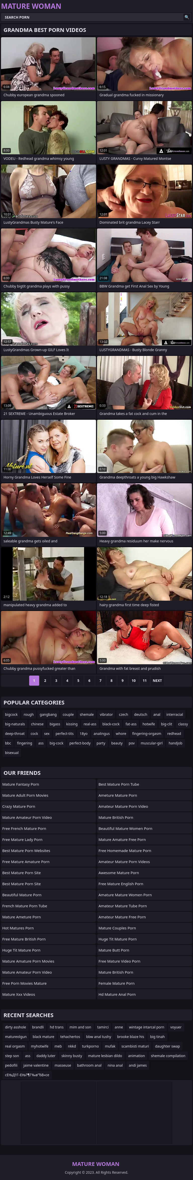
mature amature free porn (122, 839)
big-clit (166, 724)
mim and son (80, 1027)
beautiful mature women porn (125, 828)
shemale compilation (168, 1055)
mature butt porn (114, 950)
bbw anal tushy (98, 1036)
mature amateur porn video (27, 817)
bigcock (11, 714)
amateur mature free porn (122, 916)
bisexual (12, 752)
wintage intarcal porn (146, 1027)
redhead (174, 733)
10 (134, 680)
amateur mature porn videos (124, 861)
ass (40, 743)
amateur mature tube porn (123, 905)
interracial (174, 714)
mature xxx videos (18, 994)
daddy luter (45, 1055)
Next (157, 680)
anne (119, 1027)
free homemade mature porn (125, 850)
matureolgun (16, 1036)
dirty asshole (15, 1027)
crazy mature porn (18, 806)
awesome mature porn (119, 872)
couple (68, 714)
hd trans (57, 1027)
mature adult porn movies (25, 795)
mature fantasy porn (20, 784)
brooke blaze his (130, 1036)
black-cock (111, 724)
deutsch (140, 714)
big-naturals (15, 724)
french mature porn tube (24, 905)
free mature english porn (121, 883)
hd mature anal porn (117, 994)
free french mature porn (24, 828)
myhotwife (40, 1046)
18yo (84, 733)
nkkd (72, 1046)
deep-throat (15, 733)
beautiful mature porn (21, 894)
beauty (117, 743)
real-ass (90, 724)
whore (121, 733)
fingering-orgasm (146, 733)
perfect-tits (65, 733)
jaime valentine (36, 1065)
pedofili (11, 1065)
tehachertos (70, 1036)
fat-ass (131, 724)
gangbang (48, 714)
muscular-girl (152, 743)
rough (29, 714)
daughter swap (167, 1046)
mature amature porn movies (28, 961)
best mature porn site (21, 872)
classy (183, 724)
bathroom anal (89, 1065)
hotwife (148, 724)
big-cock (56, 743)
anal (156, 714)
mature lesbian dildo (105, 1055)
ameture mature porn (118, 795)
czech (123, 714)
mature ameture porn (21, 916)
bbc (8, 743)
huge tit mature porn (21, 950)
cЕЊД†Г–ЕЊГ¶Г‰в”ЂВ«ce (27, 1074)
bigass (55, 724)
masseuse (63, 1065)
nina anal (115, 1065)
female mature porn (117, 983)
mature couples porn (117, 927)
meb (58, 1046)
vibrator (106, 714)
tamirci (103, 1027)
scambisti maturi (135, 1046)
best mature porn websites (26, 850)
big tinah (157, 1036)
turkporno (90, 1046)
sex (47, 733)
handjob (175, 743)
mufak (110, 1046)
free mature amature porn (26, 861)
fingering (24, 743)
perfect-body (79, 743)
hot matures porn (18, 927)
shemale (87, 714)
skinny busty (71, 1055)
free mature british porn (24, 938)
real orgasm (15, 1046)
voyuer (176, 1027)
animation (136, 1055)
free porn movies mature (24, 983)
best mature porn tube (119, 784)
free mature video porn (119, 961)
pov (132, 743)
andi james (138, 1065)
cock (34, 733)
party (100, 743)
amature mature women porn (125, 894)
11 (145, 680)
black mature (43, 1036)
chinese (37, 724)
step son (12, 1055)
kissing (71, 724)
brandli (38, 1027)
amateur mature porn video (123, 806)
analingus (102, 733)
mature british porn (116, 817)
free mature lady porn (22, 839)
